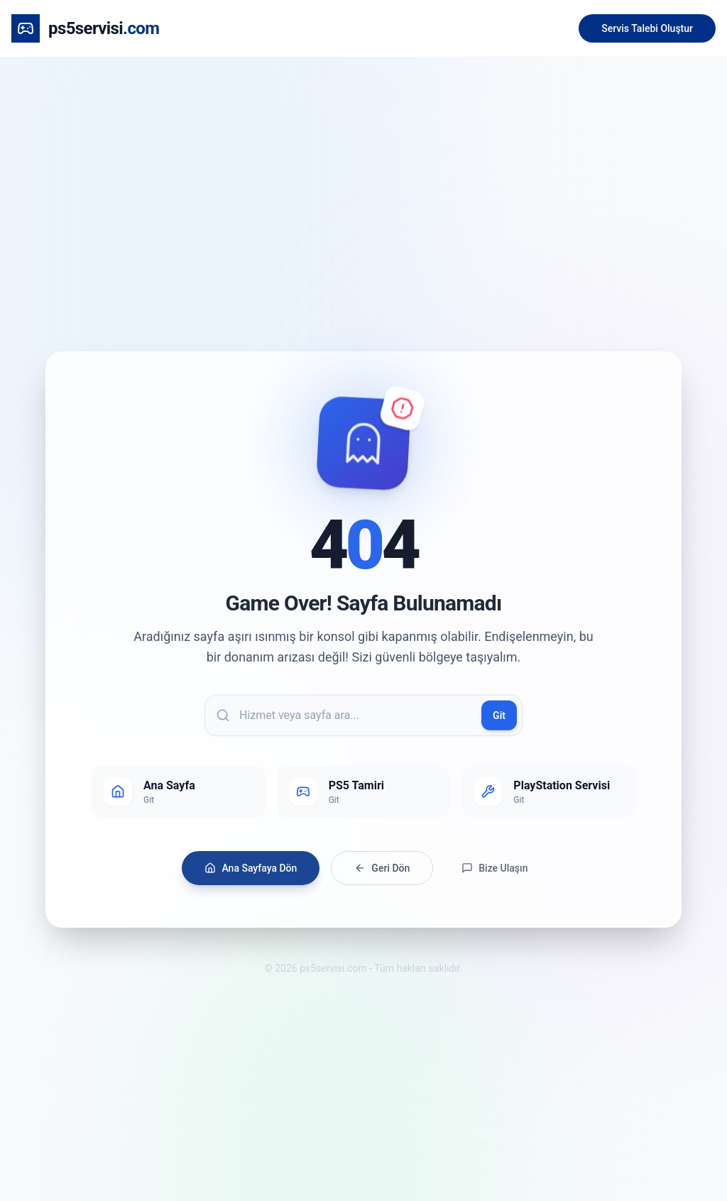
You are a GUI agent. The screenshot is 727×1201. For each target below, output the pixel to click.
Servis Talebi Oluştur (647, 28)
